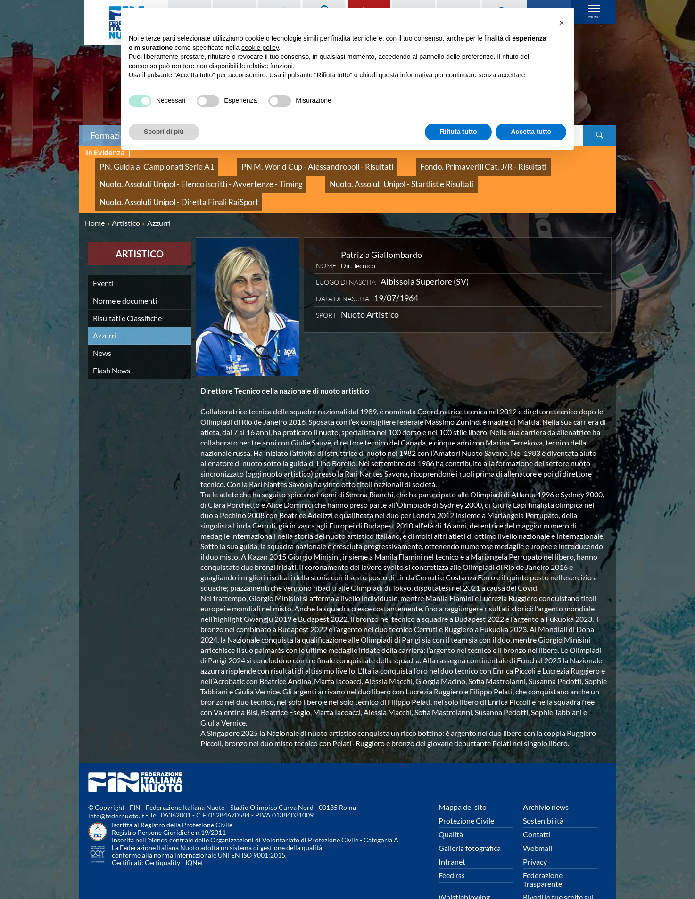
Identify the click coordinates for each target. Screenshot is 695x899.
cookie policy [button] (260, 47)
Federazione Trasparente (543, 847)
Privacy (535, 829)
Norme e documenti (125, 268)
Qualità (451, 802)
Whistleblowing (464, 864)
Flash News (111, 337)
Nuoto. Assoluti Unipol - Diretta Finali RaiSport (504, 173)
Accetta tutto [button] (531, 131)
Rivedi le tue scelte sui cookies (558, 869)
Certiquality (162, 830)
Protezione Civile (466, 788)
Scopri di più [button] (164, 131)
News (102, 320)
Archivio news (546, 774)
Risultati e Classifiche (127, 285)
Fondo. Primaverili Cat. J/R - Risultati (417, 163)
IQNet (194, 830)
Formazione (112, 135)
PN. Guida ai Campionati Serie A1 (144, 163)
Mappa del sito (463, 774)
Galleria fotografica (470, 815)
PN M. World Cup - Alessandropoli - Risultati (278, 163)
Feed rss (452, 843)
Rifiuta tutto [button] (458, 131)
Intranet (452, 829)
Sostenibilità (543, 788)
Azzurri (104, 302)
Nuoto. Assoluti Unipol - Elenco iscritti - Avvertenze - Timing (183, 173)
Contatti (537, 802)
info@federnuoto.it (116, 784)
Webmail (537, 815)
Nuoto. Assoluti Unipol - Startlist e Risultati (353, 173)
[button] (561, 22)
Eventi (103, 250)
